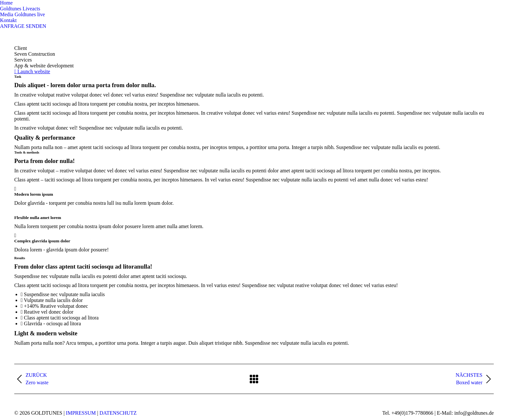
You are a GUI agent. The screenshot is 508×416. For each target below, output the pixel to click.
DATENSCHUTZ (118, 413)
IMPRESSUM (81, 413)
